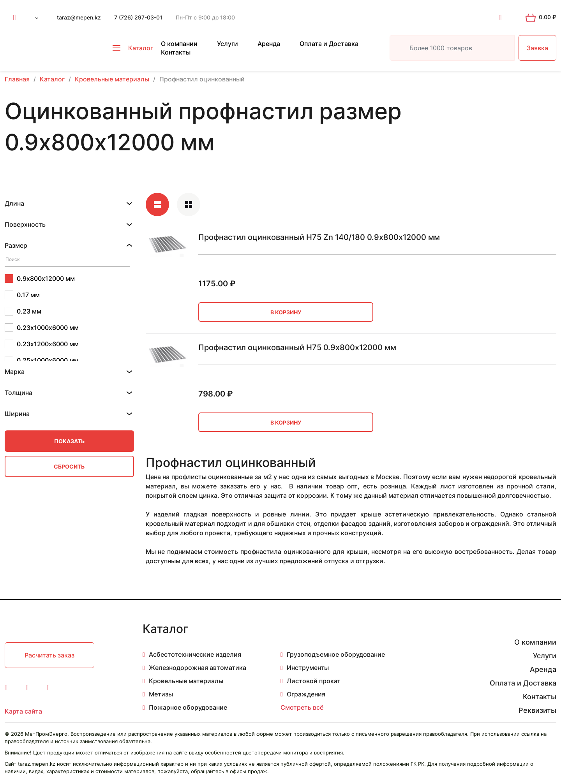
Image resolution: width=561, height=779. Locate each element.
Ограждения (306, 694)
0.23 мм (23, 311)
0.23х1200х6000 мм (42, 344)
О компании (179, 44)
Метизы (161, 694)
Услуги (227, 44)
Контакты (176, 52)
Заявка (537, 48)
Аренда (269, 44)
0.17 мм (22, 295)
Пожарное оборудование (188, 707)
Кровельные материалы (186, 681)
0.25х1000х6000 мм (42, 360)
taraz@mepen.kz (79, 17)
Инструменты (308, 667)
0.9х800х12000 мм (40, 278)
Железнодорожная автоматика (197, 667)
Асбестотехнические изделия (195, 654)
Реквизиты (537, 710)
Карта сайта (23, 711)
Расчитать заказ (49, 655)
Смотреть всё (301, 707)
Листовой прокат (313, 681)
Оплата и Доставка (329, 44)
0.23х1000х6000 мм (42, 327)
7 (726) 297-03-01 (138, 17)
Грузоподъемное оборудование (336, 654)
